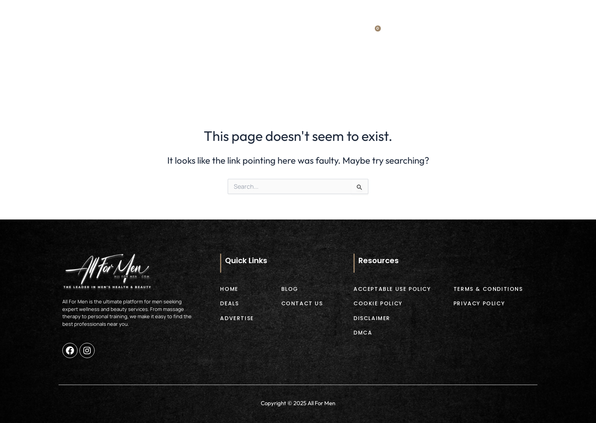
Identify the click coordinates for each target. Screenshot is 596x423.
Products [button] (253, 81)
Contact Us (473, 80)
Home (114, 80)
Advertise (334, 80)
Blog (402, 80)
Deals (179, 80)
